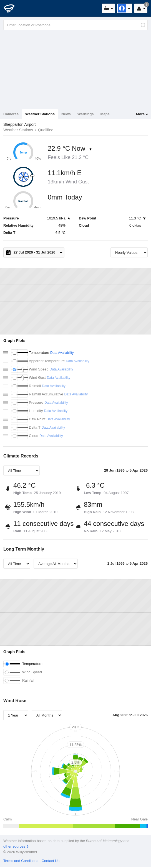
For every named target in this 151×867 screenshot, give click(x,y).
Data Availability (62, 353)
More (140, 114)
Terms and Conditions (20, 861)
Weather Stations (40, 114)
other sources (14, 846)
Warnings (85, 114)
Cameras (11, 114)
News (66, 114)
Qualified (45, 130)
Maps (105, 114)
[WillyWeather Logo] (12, 8)
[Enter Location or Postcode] (75, 25)
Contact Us (50, 861)
